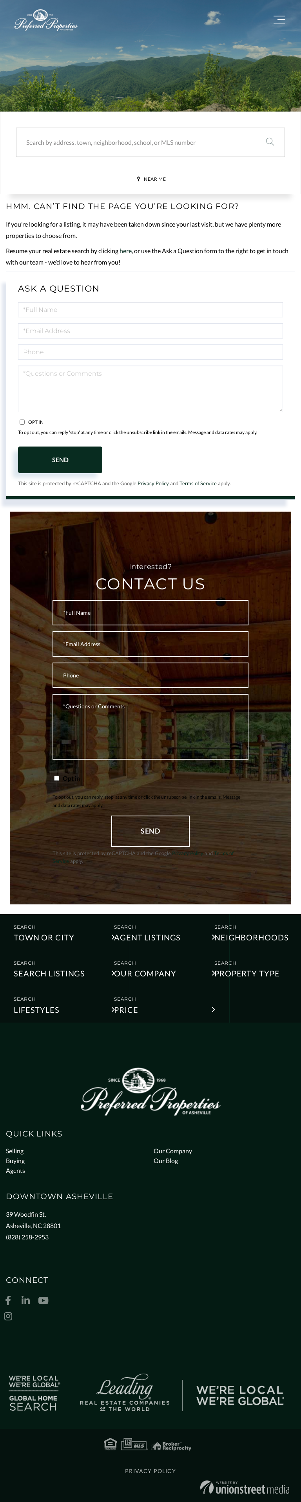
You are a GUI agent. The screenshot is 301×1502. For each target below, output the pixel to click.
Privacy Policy (153, 483)
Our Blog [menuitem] (166, 1160)
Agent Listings (147, 937)
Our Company (145, 973)
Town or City (44, 937)
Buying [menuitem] (15, 1160)
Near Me (155, 179)
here (126, 250)
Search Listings (49, 973)
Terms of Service (198, 483)
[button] (270, 142)
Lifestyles (37, 1009)
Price (126, 1009)
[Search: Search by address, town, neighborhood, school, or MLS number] (136, 142)
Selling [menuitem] (15, 1150)
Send (60, 459)
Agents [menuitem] (15, 1170)
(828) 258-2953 (27, 1237)
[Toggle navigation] (279, 21)
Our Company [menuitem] (173, 1150)
